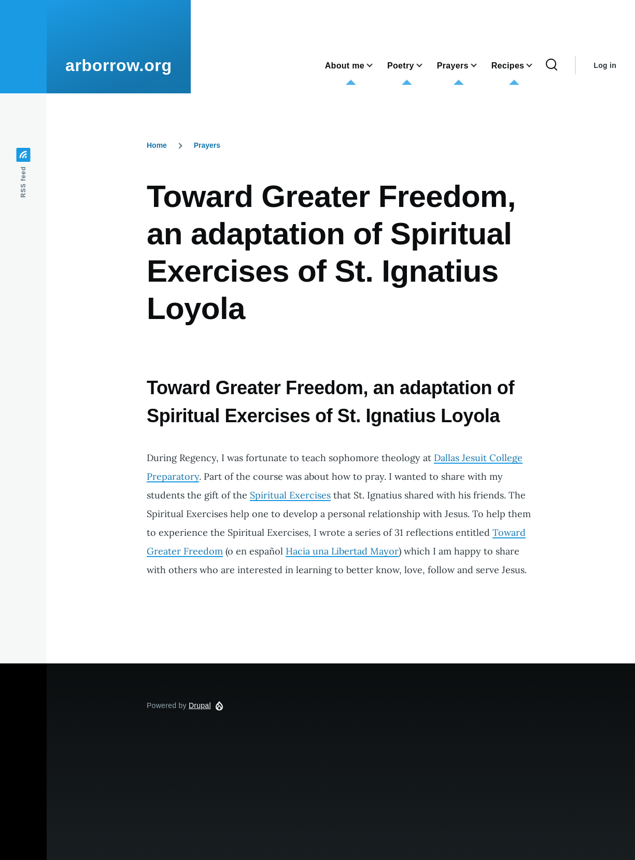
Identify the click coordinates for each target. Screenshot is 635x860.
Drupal (200, 705)
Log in (605, 65)
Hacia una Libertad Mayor (342, 551)
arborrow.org (118, 65)
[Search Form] (552, 65)
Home (157, 145)
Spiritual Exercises (290, 495)
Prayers (207, 145)
